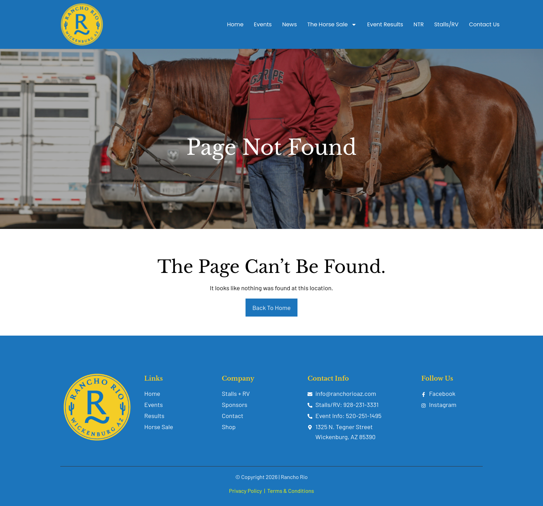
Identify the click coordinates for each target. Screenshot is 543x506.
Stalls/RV (446, 24)
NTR (418, 24)
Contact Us (484, 24)
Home (235, 24)
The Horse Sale (332, 24)
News (289, 24)
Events (263, 24)
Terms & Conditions (290, 490)
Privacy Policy (245, 490)
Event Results (385, 24)
